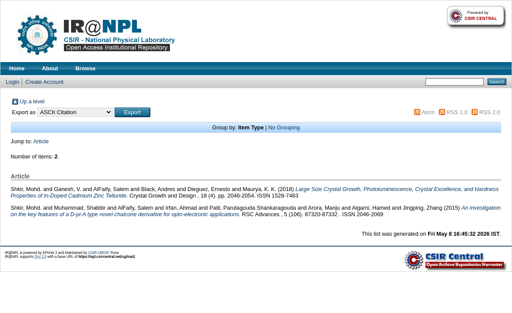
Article (41, 141)
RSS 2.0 (489, 112)
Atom (428, 112)
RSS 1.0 (457, 112)
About (50, 68)
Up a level (32, 101)
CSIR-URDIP (98, 253)
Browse (86, 68)
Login (12, 82)
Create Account (44, 82)
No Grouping (284, 127)
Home (17, 68)
